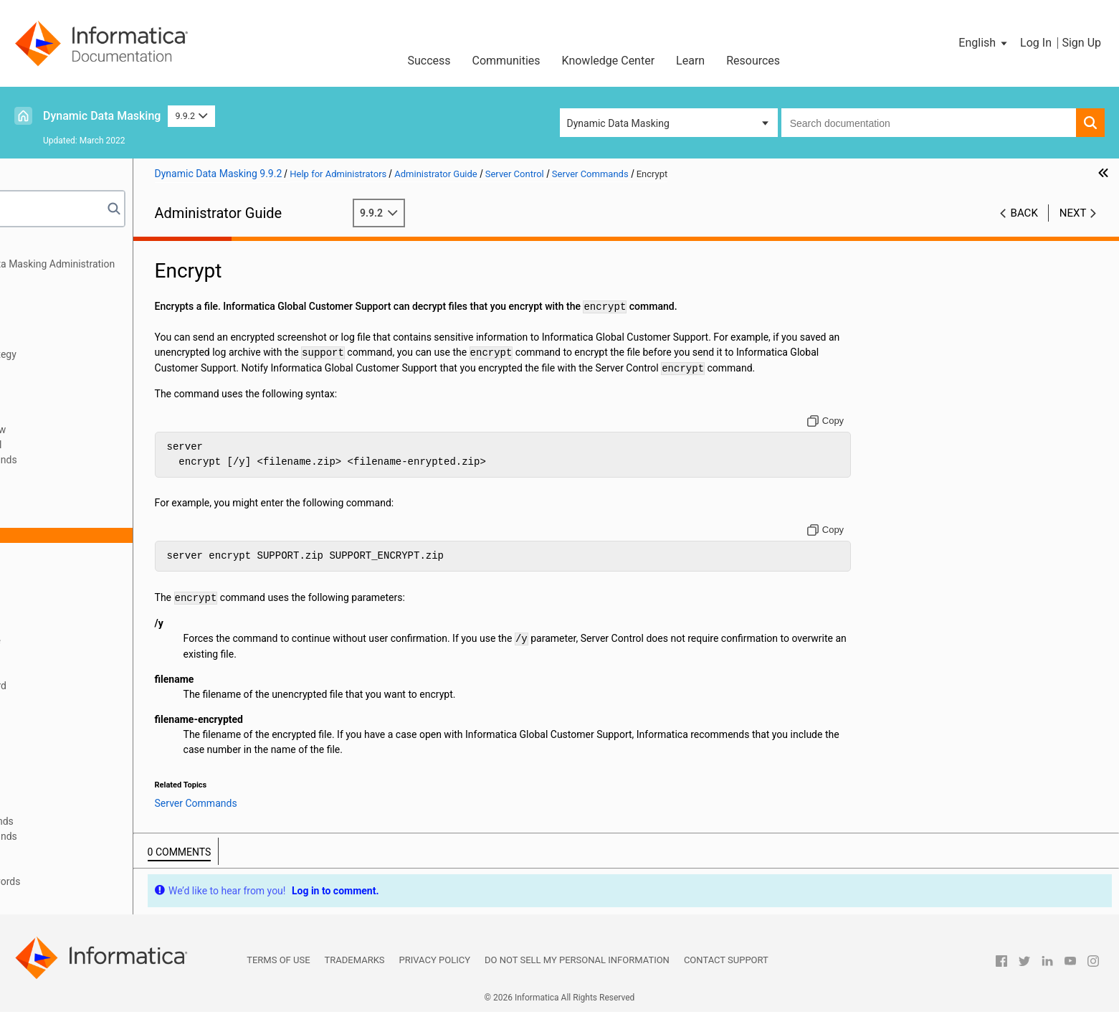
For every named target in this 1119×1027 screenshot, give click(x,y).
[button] (984, 43)
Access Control (58, 369)
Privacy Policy (434, 975)
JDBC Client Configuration (81, 324)
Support (78, 791)
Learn (690, 60)
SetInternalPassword (106, 685)
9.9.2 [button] (191, 115)
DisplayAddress (94, 520)
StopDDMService (97, 776)
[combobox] (928, 122)
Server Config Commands (102, 821)
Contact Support (726, 975)
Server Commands (87, 475)
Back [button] (1024, 213)
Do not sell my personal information (577, 975)
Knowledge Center (608, 60)
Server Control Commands (104, 459)
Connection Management (80, 309)
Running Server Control (96, 444)
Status (74, 746)
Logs (35, 384)
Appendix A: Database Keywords (96, 881)
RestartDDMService (103, 640)
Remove (78, 580)
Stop (70, 761)
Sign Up (1081, 42)
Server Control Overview (98, 429)
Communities (506, 60)
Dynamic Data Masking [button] (618, 123)
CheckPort (83, 505)
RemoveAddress (96, 595)
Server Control (55, 414)
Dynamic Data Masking (102, 116)
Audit (72, 490)
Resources (753, 60)
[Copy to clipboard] (862, 436)
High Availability (59, 399)
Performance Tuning (69, 851)
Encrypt (77, 535)
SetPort (77, 700)
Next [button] (1073, 213)
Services (79, 655)
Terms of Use (278, 975)
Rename (78, 610)
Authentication (56, 279)
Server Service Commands (104, 836)
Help (70, 550)
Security (41, 294)
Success (428, 60)
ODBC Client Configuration (82, 339)
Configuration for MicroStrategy (94, 354)
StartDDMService (98, 731)
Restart (76, 625)
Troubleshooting (60, 866)
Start (71, 715)
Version (77, 806)
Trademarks (355, 975)
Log (68, 565)
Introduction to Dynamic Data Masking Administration (143, 264)
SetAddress (86, 670)
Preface (41, 249)
